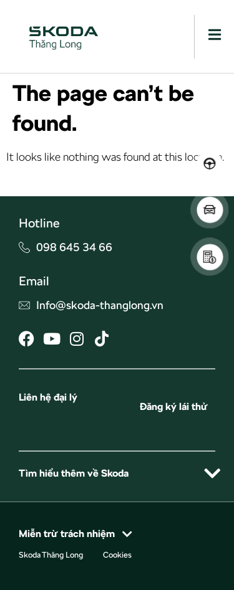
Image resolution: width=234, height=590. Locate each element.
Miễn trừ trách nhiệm (67, 534)
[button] (117, 473)
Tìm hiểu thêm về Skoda (74, 473)
